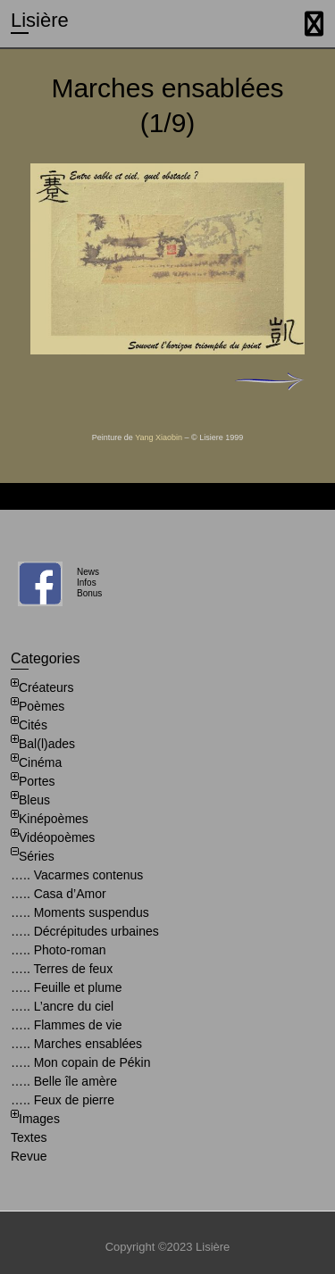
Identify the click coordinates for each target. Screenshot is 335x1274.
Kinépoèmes (53, 819)
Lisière (40, 20)
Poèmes (41, 706)
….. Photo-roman (58, 950)
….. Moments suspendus (80, 912)
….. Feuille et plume (66, 987)
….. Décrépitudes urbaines (85, 931)
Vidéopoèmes (57, 837)
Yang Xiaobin (158, 437)
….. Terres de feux (62, 969)
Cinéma (40, 762)
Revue (28, 1156)
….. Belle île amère (64, 1081)
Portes (36, 781)
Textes (28, 1137)
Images (39, 1119)
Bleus (34, 800)
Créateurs (46, 687)
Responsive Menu (314, 23)
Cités (33, 725)
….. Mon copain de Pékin (80, 1062)
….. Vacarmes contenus (77, 875)
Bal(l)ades (47, 744)
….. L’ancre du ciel (62, 1006)
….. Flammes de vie (66, 1025)
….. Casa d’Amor (58, 894)
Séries (36, 856)
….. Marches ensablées (76, 1044)
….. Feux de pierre (62, 1100)
